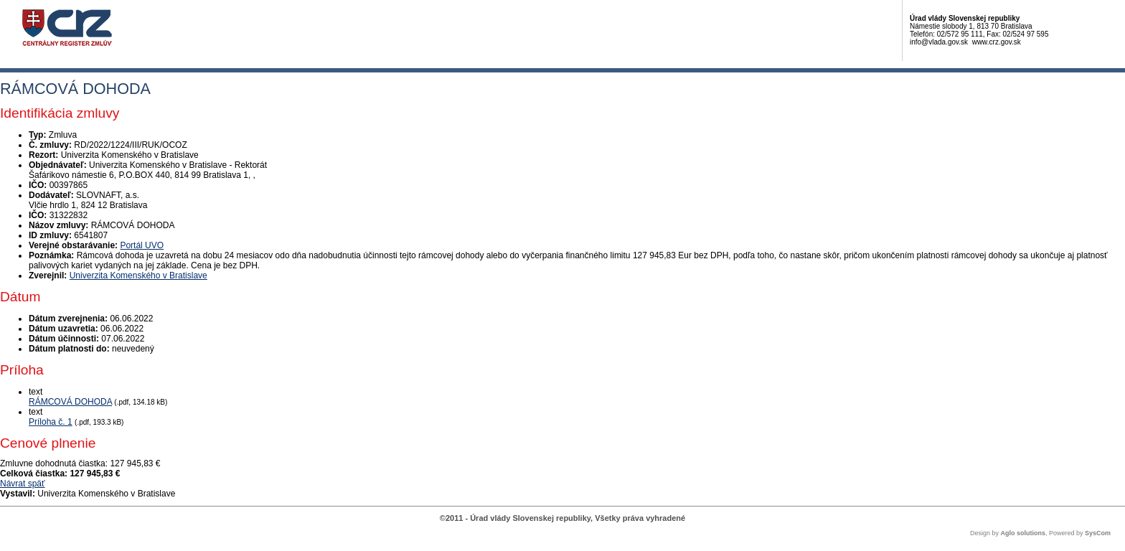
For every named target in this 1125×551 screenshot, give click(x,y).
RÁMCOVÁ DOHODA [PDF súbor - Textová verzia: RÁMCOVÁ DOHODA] (70, 402)
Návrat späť (22, 484)
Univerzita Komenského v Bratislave (138, 275)
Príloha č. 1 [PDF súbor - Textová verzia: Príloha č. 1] (50, 422)
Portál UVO (142, 245)
